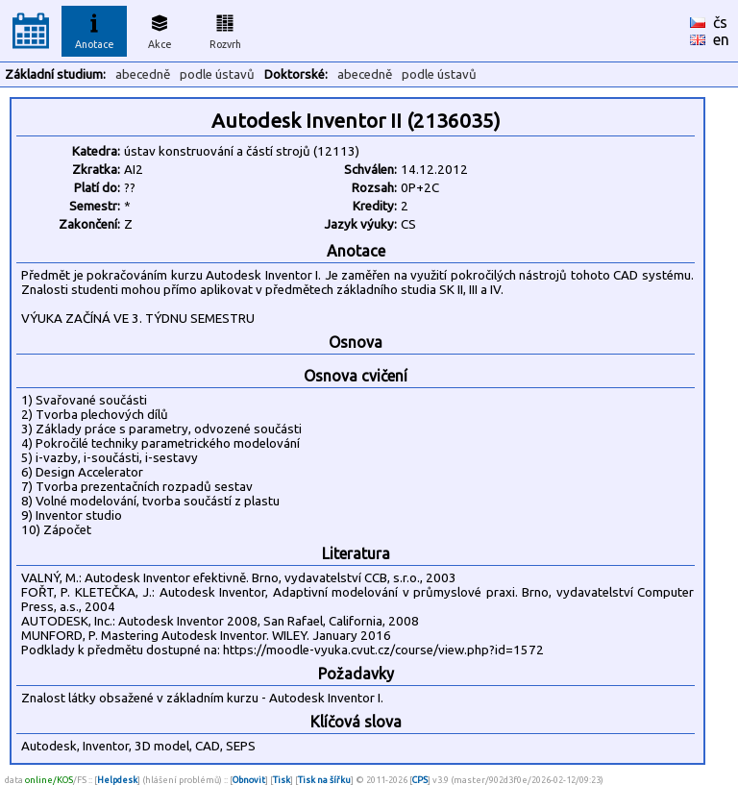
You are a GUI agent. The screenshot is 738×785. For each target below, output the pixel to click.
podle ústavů (217, 74)
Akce (159, 29)
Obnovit (249, 779)
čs (720, 22)
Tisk (281, 779)
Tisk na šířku (324, 779)
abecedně (142, 74)
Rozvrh (225, 29)
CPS (420, 779)
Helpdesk (117, 779)
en (721, 39)
